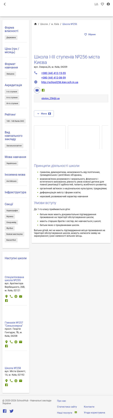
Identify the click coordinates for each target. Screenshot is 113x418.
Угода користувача (94, 412)
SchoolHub (22, 400)
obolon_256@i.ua (50, 98)
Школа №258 (13, 368)
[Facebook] (43, 90)
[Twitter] (11, 411)
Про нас (61, 400)
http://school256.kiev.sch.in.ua (59, 82)
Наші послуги (64, 412)
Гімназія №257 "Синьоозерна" (14, 324)
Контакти (89, 406)
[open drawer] (5, 4)
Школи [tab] (56, 12)
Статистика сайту (67, 406)
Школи (44, 24)
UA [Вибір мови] (96, 4)
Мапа (44, 114)
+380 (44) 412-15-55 (53, 73)
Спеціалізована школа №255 (14, 279)
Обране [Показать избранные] (90, 34)
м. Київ (55, 24)
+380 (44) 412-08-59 (53, 77)
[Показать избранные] (102, 4)
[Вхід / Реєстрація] (108, 4)
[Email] (37, 90)
